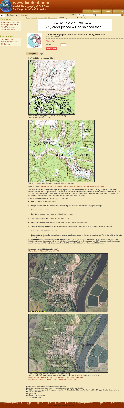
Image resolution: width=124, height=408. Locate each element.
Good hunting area (97, 186)
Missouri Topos (52, 18)
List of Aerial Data (7, 39)
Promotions (118, 11)
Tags (41, 54)
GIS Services (5, 44)
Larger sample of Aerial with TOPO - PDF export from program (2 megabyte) (55, 377)
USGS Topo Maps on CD (39, 18)
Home (87, 11)
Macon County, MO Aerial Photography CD (43, 251)
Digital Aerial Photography (10, 22)
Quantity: (48, 44)
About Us (96, 11)
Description (32, 54)
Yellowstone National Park (66, 186)
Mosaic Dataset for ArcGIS (10, 42)
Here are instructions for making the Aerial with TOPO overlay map (52, 379)
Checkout (24, 15)
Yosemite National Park (47, 186)
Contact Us (107, 11)
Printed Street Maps (8, 29)
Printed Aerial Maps (8, 27)
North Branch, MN (83, 186)
